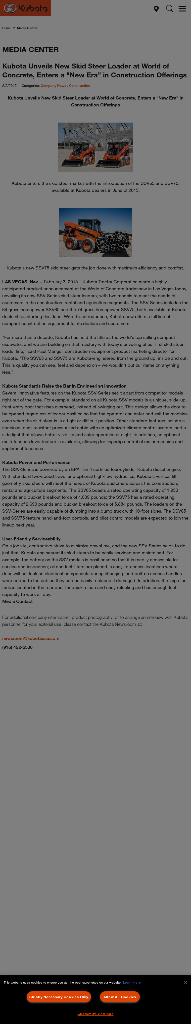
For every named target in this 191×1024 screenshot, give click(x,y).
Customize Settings (96, 1014)
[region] (95, 999)
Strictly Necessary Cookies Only (58, 997)
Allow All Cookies (119, 997)
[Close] (185, 982)
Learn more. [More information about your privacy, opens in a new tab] (132, 982)
